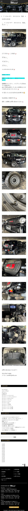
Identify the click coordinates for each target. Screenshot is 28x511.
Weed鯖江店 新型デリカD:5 (8, 425)
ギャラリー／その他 (6, 404)
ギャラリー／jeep (5, 402)
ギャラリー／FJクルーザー (7, 398)
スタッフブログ (5, 391)
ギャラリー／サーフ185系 (7, 407)
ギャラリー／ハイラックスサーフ (9, 396)
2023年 (3, 448)
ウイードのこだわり (6, 469)
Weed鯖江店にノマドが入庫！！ (9, 422)
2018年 (3, 455)
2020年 (3, 452)
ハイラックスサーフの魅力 (8, 428)
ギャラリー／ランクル (7, 399)
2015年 (3, 460)
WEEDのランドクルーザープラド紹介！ (10, 420)
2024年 (3, 447)
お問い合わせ (17, 476)
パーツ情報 (16, 471)
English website (14, 507)
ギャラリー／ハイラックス (8, 395)
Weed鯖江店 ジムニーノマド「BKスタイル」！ (12, 418)
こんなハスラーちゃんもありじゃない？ (10, 417)
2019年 (3, 454)
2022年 (3, 450)
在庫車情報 (16, 469)
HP (2, 410)
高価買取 (4, 471)
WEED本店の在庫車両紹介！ (8, 424)
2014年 (3, 461)
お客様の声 (4, 394)
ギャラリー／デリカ (6, 401)
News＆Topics (5, 389)
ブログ (3, 474)
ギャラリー (4, 392)
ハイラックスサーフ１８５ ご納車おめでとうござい (13, 427)
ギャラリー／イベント (7, 405)
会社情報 (4, 476)
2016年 (3, 458)
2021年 (3, 451)
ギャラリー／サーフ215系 (7, 408)
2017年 (3, 457)
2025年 (3, 445)
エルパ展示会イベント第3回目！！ (9, 430)
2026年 (3, 444)
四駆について (5, 421)
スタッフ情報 (17, 474)
